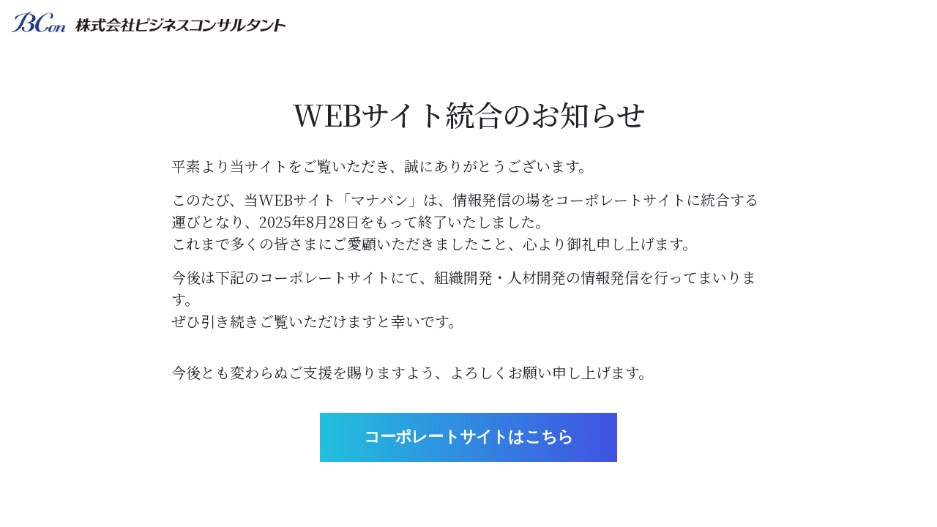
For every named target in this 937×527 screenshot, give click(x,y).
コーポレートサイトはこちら (469, 436)
